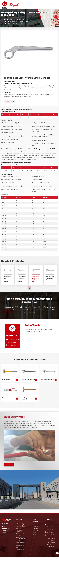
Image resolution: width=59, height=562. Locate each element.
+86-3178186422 (12, 344)
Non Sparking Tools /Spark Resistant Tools (21, 528)
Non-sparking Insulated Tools (21, 552)
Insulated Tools (21, 550)
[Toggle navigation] (55, 4)
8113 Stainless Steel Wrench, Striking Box (50, 279)
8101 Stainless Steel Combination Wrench (8, 279)
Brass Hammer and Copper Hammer (21, 533)
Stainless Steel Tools (21, 546)
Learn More (9, 467)
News (35, 538)
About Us (36, 529)
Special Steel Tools (20, 537)
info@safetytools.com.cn (15, 341)
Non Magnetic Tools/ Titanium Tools (21, 542)
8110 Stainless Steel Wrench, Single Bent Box (36, 280)
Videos (36, 535)
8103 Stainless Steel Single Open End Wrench (21, 280)
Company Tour (38, 533)
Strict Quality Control (18, 419)
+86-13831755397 (13, 347)
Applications (37, 531)
